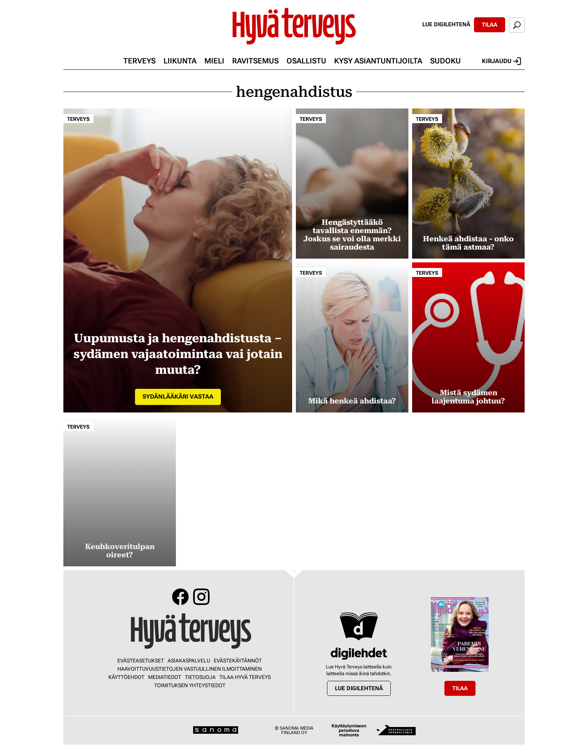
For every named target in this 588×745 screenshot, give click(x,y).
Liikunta (180, 60)
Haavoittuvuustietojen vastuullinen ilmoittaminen (189, 669)
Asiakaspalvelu (189, 661)
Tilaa (489, 24)
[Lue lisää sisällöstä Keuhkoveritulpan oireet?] (119, 491)
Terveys (139, 60)
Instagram (201, 596)
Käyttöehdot (126, 677)
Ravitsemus (255, 60)
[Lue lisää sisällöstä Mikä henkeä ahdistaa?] (352, 337)
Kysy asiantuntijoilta (378, 60)
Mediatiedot (164, 677)
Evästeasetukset (140, 661)
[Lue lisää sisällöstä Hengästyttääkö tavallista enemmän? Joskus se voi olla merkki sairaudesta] (352, 183)
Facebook (180, 596)
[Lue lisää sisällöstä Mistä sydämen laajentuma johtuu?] (468, 337)
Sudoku (445, 60)
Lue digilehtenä (446, 24)
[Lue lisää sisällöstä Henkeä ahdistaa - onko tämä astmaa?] (468, 183)
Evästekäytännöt (238, 661)
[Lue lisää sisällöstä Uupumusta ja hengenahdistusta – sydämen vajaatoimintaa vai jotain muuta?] (177, 260)
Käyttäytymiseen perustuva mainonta (349, 730)
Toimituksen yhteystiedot (189, 685)
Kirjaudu (501, 61)
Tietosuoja (200, 677)
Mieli (214, 60)
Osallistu (306, 60)
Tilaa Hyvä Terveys (245, 677)
